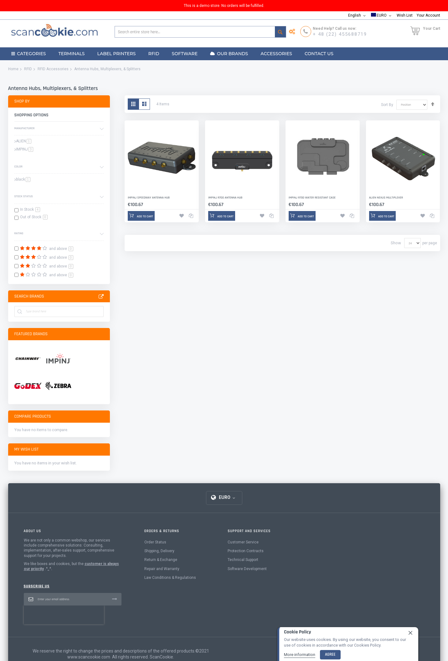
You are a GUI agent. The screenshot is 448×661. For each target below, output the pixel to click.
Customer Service (243, 554)
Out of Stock (34, 217)
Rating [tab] (18, 233)
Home (13, 69)
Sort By (387, 104)
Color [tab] (18, 166)
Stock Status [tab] (23, 196)
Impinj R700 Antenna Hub (225, 197)
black (23, 179)
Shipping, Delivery (159, 563)
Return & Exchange (160, 572)
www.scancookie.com (88, 650)
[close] (410, 632)
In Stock (30, 209)
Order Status (155, 554)
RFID (28, 69)
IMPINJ (24, 149)
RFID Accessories (53, 69)
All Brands (101, 296)
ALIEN (23, 141)
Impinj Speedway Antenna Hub (149, 197)
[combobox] (200, 31)
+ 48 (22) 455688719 (340, 34)
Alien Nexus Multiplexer (386, 197)
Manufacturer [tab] (24, 128)
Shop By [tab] (22, 101)
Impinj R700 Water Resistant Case (312, 197)
